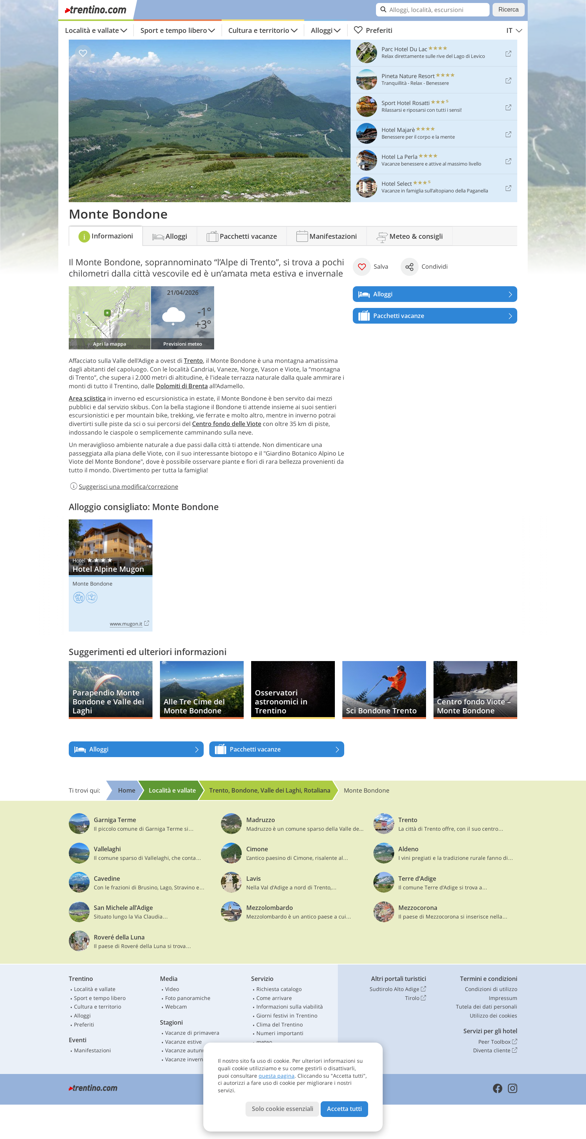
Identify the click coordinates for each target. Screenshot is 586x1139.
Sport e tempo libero (174, 30)
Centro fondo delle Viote (226, 424)
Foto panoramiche (187, 997)
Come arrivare (274, 997)
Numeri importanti (279, 1033)
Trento (193, 360)
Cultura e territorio (258, 30)
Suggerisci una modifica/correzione (123, 486)
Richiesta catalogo (279, 989)
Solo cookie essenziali (282, 1109)
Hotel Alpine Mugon (110, 575)
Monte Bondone (92, 583)
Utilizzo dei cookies (493, 1015)
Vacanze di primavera (192, 1032)
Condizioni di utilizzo (491, 989)
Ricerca (509, 9)
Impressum (503, 997)
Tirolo (415, 998)
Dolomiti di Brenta (182, 386)
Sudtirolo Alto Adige (398, 989)
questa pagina (276, 1075)
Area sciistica (87, 398)
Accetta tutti (344, 1109)
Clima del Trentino (279, 1024)
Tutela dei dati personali (486, 1006)
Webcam (176, 1006)
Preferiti (373, 30)
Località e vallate (92, 30)
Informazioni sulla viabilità (289, 1006)
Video (172, 989)
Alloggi (322, 30)
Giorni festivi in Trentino (286, 1015)
